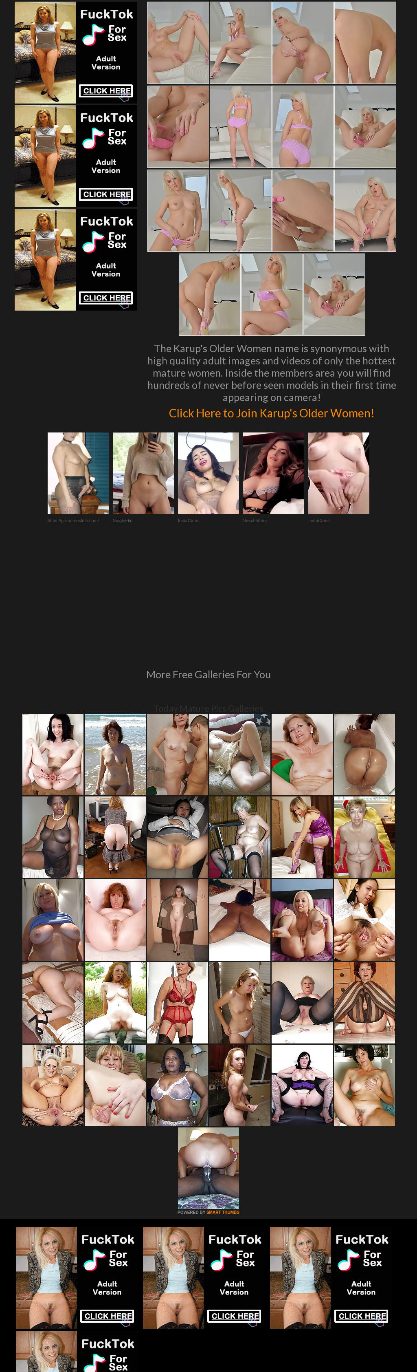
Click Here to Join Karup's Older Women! (272, 420)
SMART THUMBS (222, 1118)
